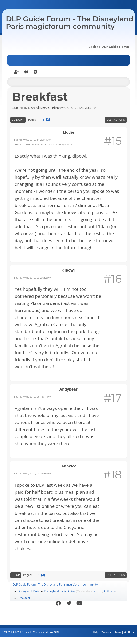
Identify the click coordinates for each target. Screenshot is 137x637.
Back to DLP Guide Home (108, 46)
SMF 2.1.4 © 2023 (12, 632)
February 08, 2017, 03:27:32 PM (32, 277)
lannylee (68, 466)
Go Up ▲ (129, 632)
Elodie (68, 132)
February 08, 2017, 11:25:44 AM (32, 139)
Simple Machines (34, 632)
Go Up (16, 575)
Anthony (109, 591)
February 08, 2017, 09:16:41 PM (32, 396)
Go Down (18, 119)
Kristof (98, 591)
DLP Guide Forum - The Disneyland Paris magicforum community (69, 23)
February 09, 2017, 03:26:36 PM (32, 473)
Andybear (68, 389)
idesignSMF (52, 632)
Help (95, 632)
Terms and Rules (111, 632)
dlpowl (68, 270)
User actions (116, 119)
